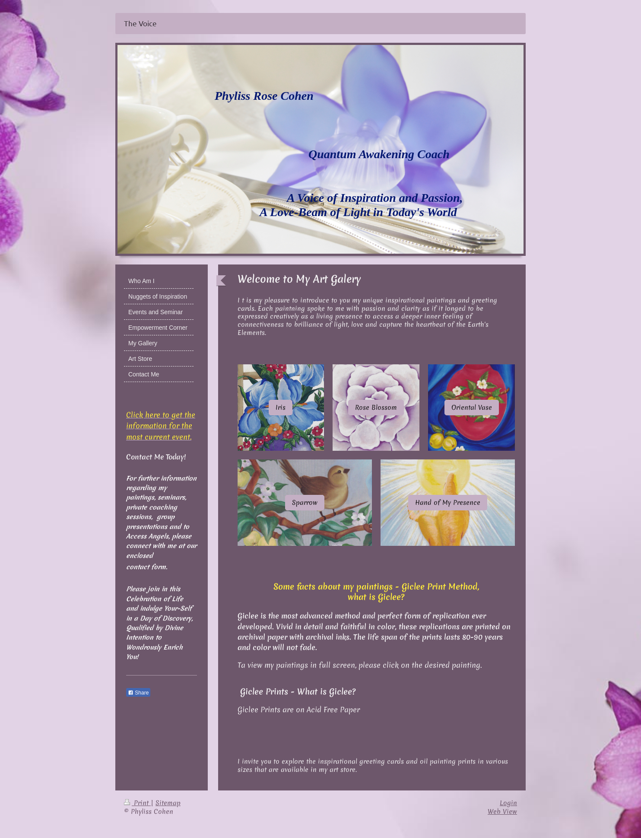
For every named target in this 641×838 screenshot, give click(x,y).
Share (138, 693)
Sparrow (304, 502)
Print (137, 803)
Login (508, 803)
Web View (502, 811)
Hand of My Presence (447, 502)
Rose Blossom (376, 407)
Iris (281, 407)
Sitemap (168, 803)
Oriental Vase (471, 407)
